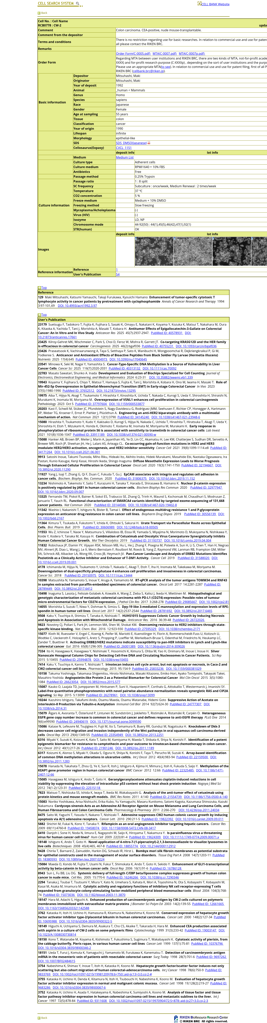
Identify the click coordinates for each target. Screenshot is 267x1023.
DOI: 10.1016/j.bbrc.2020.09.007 (61, 492)
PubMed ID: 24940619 (72, 721)
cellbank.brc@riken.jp (148, 71)
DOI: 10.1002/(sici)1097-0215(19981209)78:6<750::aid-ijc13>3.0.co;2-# (102, 974)
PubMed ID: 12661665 (208, 904)
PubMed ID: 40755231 (158, 346)
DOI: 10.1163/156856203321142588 (63, 908)
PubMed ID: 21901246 (97, 748)
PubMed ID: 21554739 (166, 797)
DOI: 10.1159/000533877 (126, 404)
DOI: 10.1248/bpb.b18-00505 (137, 527)
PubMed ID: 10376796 (207, 943)
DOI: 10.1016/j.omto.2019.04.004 (187, 540)
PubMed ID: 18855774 (122, 846)
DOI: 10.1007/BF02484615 (56, 961)
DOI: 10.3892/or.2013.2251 (144, 735)
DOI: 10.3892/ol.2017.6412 (73, 589)
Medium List (125, 157)
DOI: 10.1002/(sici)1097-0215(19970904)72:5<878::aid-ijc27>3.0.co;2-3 (158, 1001)
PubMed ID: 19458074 (84, 828)
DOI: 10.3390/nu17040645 (128, 359)
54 (117, 274)
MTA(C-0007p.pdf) (192, 53)
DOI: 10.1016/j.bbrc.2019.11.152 (172, 478)
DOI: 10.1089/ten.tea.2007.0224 (81, 859)
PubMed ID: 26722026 (189, 620)
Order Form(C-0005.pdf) (133, 53)
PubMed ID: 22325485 (178, 770)
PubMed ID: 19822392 (158, 819)
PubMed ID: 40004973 (92, 359)
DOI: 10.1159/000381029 (183, 669)
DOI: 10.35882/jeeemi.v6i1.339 (171, 377)
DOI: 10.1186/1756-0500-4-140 (206, 797)
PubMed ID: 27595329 (141, 629)
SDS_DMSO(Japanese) (131, 143)
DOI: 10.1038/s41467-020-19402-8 (152, 505)
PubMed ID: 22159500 (192, 757)
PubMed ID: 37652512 (79, 391)
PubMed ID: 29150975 (81, 575)
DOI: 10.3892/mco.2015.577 (100, 682)
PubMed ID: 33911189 (89, 434)
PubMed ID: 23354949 (107, 735)
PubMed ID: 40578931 (167, 333)
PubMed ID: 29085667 (181, 602)
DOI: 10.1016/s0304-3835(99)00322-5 (85, 921)
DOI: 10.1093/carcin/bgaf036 (196, 346)
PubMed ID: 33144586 (110, 505)
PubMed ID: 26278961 (102, 695)
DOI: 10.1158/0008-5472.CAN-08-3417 (129, 828)
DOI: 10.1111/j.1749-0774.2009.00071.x (191, 837)
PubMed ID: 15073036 (59, 895)
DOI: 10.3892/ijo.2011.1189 (134, 748)
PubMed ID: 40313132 (125, 368)
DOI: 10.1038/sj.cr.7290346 (159, 877)
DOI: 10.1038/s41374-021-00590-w (131, 434)
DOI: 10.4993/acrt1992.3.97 (77, 306)
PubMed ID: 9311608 (92, 1001)
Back (42, 13)
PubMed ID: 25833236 (148, 669)
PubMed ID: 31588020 (194, 558)
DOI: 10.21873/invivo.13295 (116, 391)
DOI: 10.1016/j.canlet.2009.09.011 (200, 819)
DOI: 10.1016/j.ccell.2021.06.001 (77, 452)
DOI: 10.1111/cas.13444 (115, 575)
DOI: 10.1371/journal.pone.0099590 (115, 721)
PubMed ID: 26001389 (120, 646)
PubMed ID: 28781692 (156, 611)
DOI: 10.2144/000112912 (158, 846)
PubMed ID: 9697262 (211, 957)
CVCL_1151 (124, 148)
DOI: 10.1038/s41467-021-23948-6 (175, 417)
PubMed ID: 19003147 (201, 930)
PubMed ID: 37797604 (91, 404)
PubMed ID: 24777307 (186, 704)
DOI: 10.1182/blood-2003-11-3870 (101, 895)
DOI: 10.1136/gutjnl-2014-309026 (161, 646)
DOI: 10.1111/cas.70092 (160, 368)
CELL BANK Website (214, 4)
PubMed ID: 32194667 (197, 465)
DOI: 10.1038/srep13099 (137, 695)
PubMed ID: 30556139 (200, 514)
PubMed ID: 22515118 (85, 788)
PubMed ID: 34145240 (134, 417)
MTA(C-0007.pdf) (165, 53)
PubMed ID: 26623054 (63, 682)
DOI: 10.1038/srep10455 (111, 660)
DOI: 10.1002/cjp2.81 (214, 602)
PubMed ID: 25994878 (76, 660)
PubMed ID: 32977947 (206, 487)
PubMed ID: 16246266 (122, 877)
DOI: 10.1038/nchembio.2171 (179, 629)
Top (42, 287)
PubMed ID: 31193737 (146, 540)
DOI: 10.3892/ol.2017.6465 (193, 611)
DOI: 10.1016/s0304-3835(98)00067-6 (79, 987)
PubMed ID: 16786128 (166, 868)
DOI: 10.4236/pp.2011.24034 (198, 810)
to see (166, 67)
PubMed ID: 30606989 (99, 527)
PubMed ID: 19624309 (145, 837)
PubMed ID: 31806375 (131, 478)
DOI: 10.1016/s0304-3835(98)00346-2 (64, 948)
